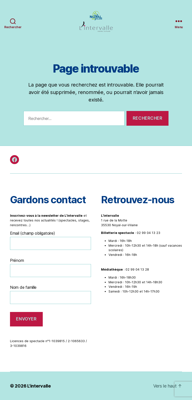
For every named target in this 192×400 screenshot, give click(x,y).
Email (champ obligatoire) (32, 233)
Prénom (17, 260)
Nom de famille (23, 287)
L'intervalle (39, 386)
